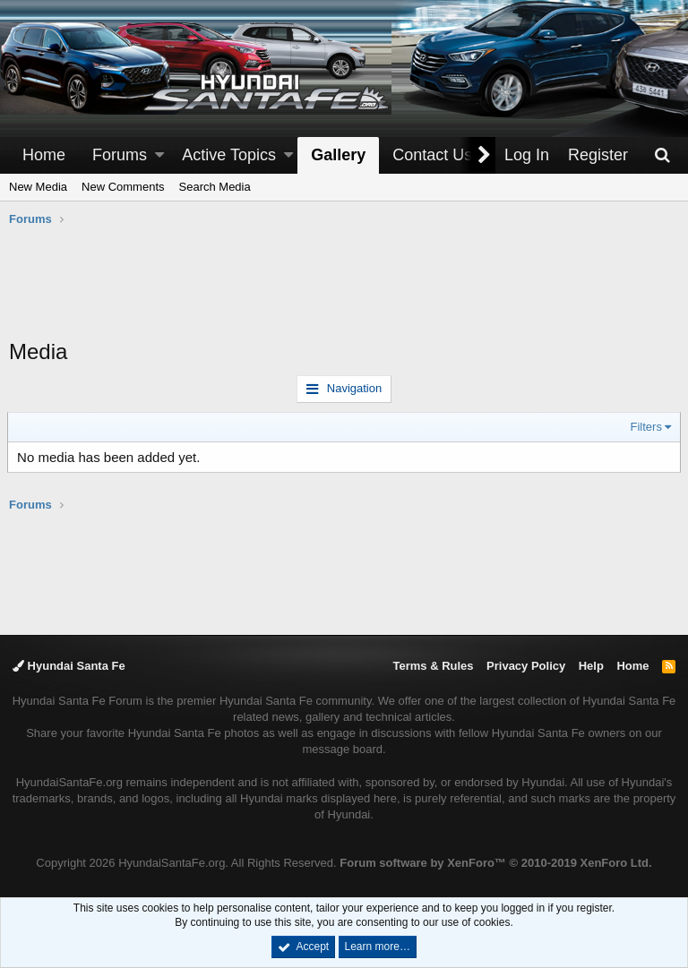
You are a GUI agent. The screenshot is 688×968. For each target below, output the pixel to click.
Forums (119, 155)
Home (43, 155)
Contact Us (432, 155)
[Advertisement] (344, 292)
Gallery (338, 155)
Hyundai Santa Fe (69, 665)
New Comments (123, 186)
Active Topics (229, 155)
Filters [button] (644, 426)
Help (591, 665)
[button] (159, 155)
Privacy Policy (525, 665)
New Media (38, 186)
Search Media (215, 186)
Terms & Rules (432, 665)
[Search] (662, 155)
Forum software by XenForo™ (495, 862)
